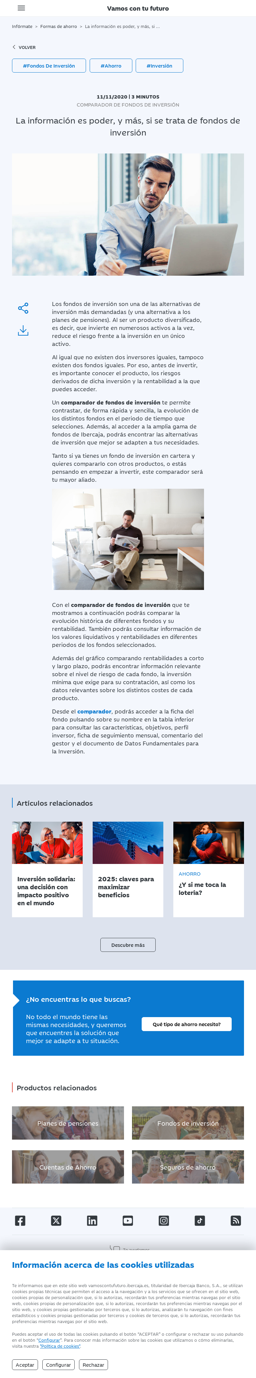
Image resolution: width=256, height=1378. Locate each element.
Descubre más (128, 944)
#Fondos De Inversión (49, 65)
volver (24, 47)
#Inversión (159, 65)
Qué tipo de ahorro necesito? (187, 1023)
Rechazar (93, 1364)
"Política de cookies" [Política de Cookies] (60, 1346)
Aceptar (25, 1364)
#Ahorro (111, 65)
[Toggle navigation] (21, 8)
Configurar (49, 1340)
